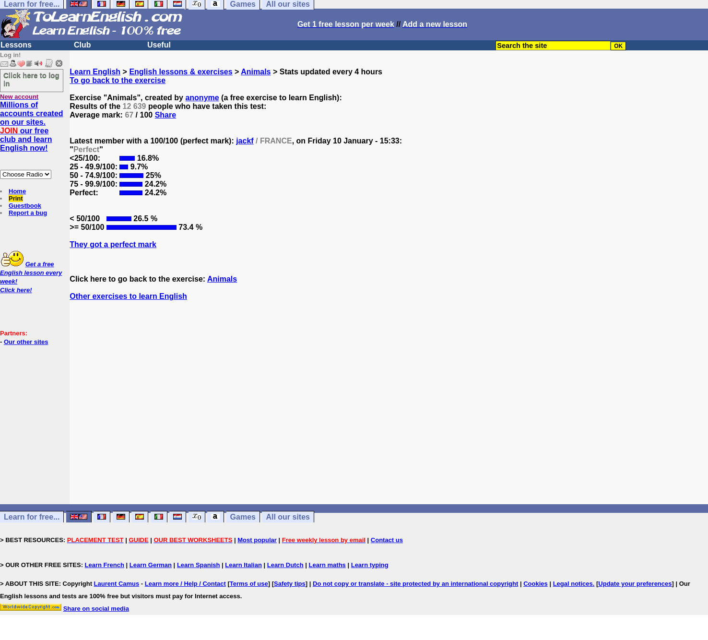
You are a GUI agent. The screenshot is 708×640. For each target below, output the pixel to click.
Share (165, 115)
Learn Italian (243, 565)
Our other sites (26, 341)
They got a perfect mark (113, 244)
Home (17, 191)
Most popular (257, 540)
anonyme (202, 98)
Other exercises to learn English (128, 296)
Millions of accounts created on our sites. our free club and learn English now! (31, 126)
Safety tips (290, 583)
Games (243, 517)
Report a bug (28, 212)
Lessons (16, 45)
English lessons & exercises (180, 72)
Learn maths (327, 565)
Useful (159, 45)
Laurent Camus (117, 583)
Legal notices (573, 583)
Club (82, 45)
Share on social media (96, 608)
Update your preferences (635, 583)
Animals (256, 72)
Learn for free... (31, 517)
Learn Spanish (198, 565)
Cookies (535, 583)
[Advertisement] (389, 411)
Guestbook (25, 205)
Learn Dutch (285, 565)
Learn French (104, 565)
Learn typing (370, 565)
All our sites (288, 517)
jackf (244, 141)
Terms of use (249, 583)
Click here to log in (31, 79)
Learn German (151, 565)
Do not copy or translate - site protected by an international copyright (415, 583)
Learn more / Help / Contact (185, 583)
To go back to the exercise (117, 80)
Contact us (387, 540)
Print (16, 198)
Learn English (95, 72)
